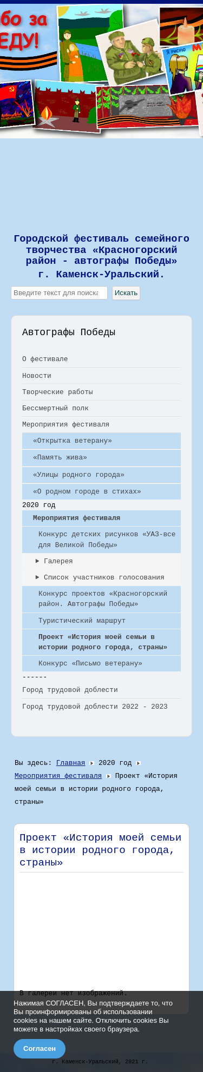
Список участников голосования (104, 578)
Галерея (58, 561)
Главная (71, 763)
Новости (36, 376)
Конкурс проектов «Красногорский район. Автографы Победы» (102, 599)
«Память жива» (60, 458)
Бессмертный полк (55, 408)
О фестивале (45, 359)
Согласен (39, 1048)
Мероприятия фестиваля (65, 425)
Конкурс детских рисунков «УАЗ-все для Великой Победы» (106, 539)
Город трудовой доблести (70, 690)
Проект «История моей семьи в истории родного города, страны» (102, 642)
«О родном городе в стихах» (87, 492)
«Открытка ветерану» (72, 441)
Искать (126, 293)
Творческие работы (57, 392)
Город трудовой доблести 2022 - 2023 (95, 707)
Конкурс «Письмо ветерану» (90, 664)
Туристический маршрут (82, 621)
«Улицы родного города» (79, 475)
